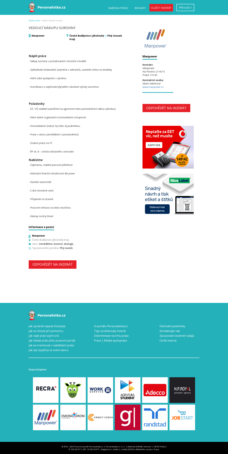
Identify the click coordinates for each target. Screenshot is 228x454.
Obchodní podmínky (172, 326)
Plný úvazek (114, 35)
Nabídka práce (118, 8)
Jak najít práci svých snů (44, 336)
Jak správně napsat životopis (47, 326)
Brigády (140, 8)
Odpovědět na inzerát (52, 264)
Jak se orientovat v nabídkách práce (51, 345)
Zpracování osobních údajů (177, 336)
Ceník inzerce (168, 340)
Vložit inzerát (161, 7)
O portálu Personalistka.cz (111, 326)
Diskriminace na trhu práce (111, 336)
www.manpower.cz (152, 87)
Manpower (38, 35)
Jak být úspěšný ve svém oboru (48, 350)
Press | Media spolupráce (110, 340)
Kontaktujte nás (170, 331)
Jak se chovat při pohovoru (46, 331)
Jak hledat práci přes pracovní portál (52, 340)
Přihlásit (185, 7)
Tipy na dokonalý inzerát (110, 331)
